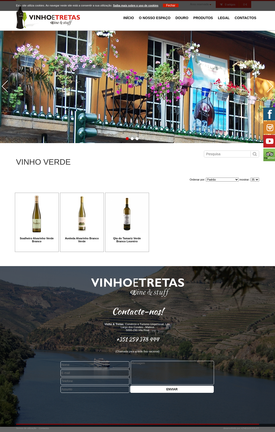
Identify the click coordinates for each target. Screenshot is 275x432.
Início (128, 18)
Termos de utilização (26, 428)
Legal (224, 18)
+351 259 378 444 (137, 339)
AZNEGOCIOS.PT (250, 428)
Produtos (203, 18)
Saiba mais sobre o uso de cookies (135, 5)
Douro (181, 18)
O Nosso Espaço (154, 18)
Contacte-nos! (137, 311)
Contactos (245, 18)
